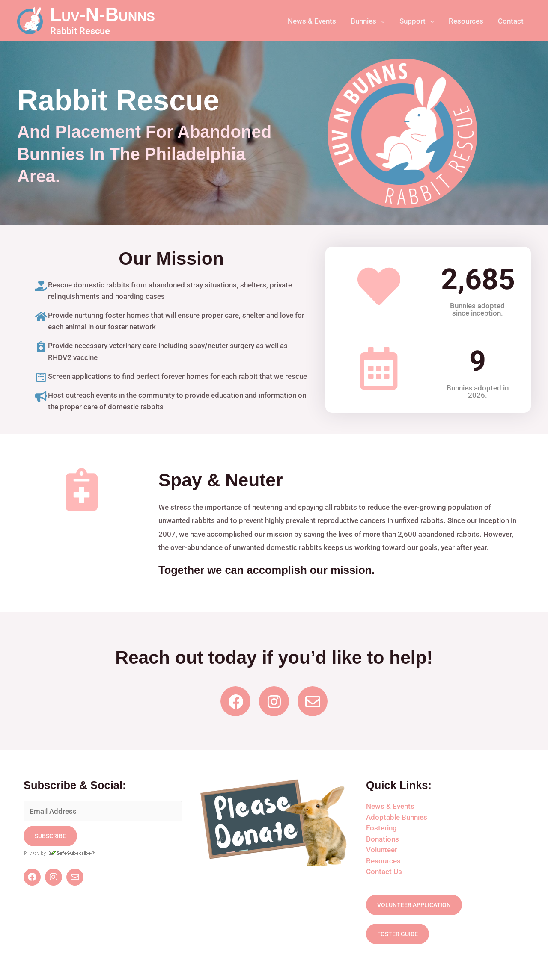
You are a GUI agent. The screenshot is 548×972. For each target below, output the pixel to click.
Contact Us (384, 871)
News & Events (390, 806)
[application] (380, 21)
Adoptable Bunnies (396, 817)
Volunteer (381, 849)
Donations (382, 839)
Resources (383, 861)
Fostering (381, 828)
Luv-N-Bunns (102, 14)
